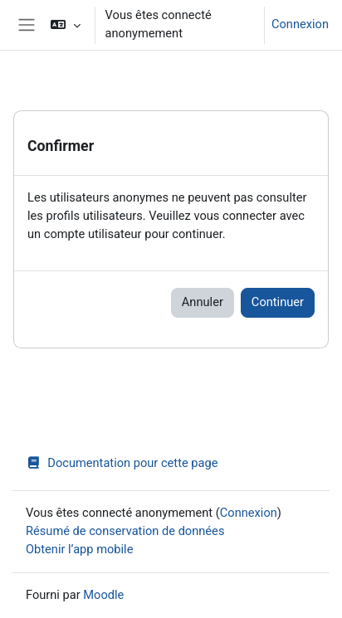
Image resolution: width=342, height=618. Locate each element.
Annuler (202, 301)
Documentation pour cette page (121, 462)
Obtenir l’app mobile (79, 549)
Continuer (278, 301)
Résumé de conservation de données (125, 530)
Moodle (103, 594)
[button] (65, 25)
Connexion (300, 24)
